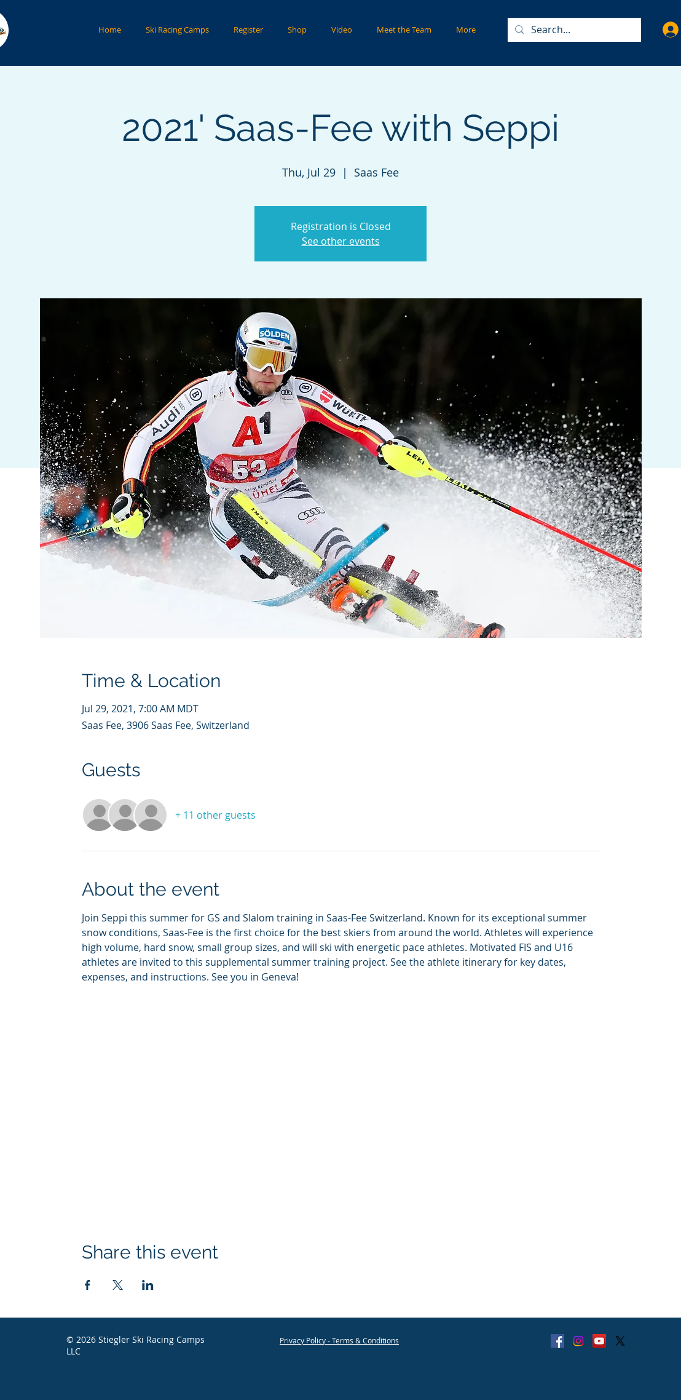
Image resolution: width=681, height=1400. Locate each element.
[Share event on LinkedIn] (148, 1285)
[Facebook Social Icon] (557, 1341)
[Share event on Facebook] (87, 1285)
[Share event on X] (118, 1285)
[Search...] (573, 30)
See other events (341, 241)
